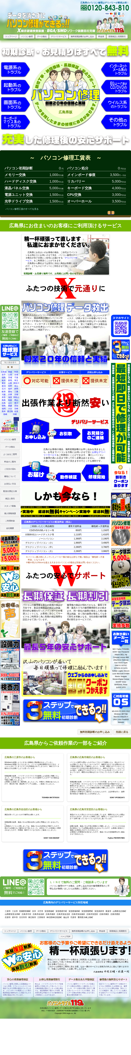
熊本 (4, 411)
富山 (16, 386)
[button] (10, 367)
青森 (10, 372)
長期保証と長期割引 (117, 36)
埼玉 (16, 380)
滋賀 (10, 397)
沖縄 (15, 414)
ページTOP (65, 936)
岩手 (4, 374)
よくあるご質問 (10, 454)
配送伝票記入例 (10, 491)
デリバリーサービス (58, 931)
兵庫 (10, 394)
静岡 (16, 389)
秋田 (16, 372)
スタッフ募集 (10, 506)
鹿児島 (10, 411)
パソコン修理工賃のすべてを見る (22, 209)
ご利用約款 (10, 521)
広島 (4, 403)
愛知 (10, 391)
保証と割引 (10, 498)
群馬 (10, 380)
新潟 (4, 386)
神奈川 (16, 383)
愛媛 (10, 406)
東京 (4, 383)
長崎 (5, 414)
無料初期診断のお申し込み (82, 36)
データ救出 (42, 36)
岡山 (16, 400)
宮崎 (16, 408)
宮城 (16, 374)
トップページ (11, 36)
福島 (4, 377)
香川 (16, 403)
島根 (10, 400)
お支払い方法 (10, 484)
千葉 (16, 377)
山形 (10, 374)
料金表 (101, 36)
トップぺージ (10, 931)
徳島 (4, 406)
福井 (10, 389)
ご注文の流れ (10, 469)
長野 (10, 386)
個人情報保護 (10, 513)
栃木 (4, 380)
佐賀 (16, 411)
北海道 (4, 372)
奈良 (4, 397)
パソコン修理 (27, 36)
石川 (4, 389)
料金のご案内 (10, 462)
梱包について (10, 476)
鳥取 (4, 400)
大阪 (4, 394)
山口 (10, 403)
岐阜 (4, 391)
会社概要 (10, 528)
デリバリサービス (58, 36)
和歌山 (16, 397)
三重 (16, 391)
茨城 (10, 377)
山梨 (10, 383)
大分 (10, 408)
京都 (16, 394)
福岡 (4, 408)
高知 (16, 406)
